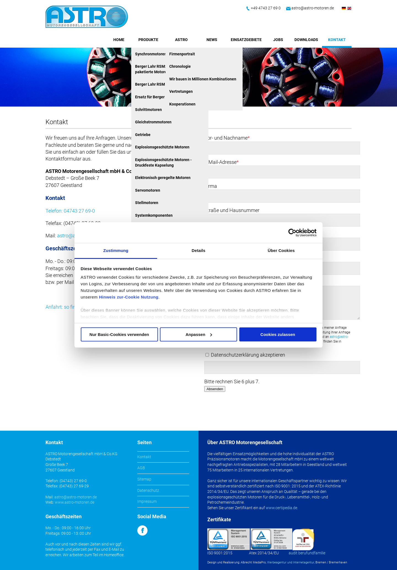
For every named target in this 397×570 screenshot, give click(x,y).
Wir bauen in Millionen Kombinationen (202, 79)
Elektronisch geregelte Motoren (163, 177)
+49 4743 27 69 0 (266, 8)
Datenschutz (148, 490)
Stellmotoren (146, 202)
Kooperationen (182, 104)
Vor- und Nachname (227, 138)
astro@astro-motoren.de (312, 8)
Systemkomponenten (154, 215)
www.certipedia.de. (282, 508)
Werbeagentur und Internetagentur (290, 562)
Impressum (147, 501)
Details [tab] (198, 250)
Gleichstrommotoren (153, 122)
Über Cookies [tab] (281, 250)
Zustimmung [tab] (115, 250)
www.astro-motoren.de (74, 502)
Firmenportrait (182, 54)
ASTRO (181, 39)
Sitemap (144, 479)
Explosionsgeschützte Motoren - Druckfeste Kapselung (163, 162)
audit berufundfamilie (307, 553)
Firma (210, 186)
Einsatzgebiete (246, 39)
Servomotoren (147, 190)
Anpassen (199, 334)
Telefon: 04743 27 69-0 (70, 211)
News (211, 39)
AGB (141, 468)
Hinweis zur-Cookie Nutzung (129, 297)
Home (118, 39)
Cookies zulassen (278, 334)
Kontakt (337, 39)
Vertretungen (181, 91)
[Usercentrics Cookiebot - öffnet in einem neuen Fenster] (292, 233)
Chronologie (180, 66)
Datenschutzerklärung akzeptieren (248, 355)
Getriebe (143, 134)
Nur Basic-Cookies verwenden (119, 334)
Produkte (148, 39)
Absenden (214, 389)
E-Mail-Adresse (221, 162)
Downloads (306, 39)
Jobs (278, 39)
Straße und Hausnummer (231, 210)
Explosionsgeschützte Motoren (162, 147)
